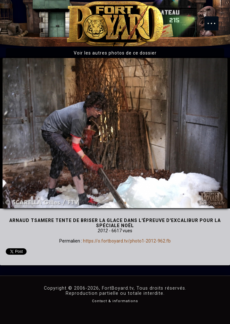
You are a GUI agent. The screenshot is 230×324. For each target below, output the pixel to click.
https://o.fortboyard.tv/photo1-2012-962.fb (127, 240)
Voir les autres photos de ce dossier (115, 52)
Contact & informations (115, 301)
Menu (214, 20)
